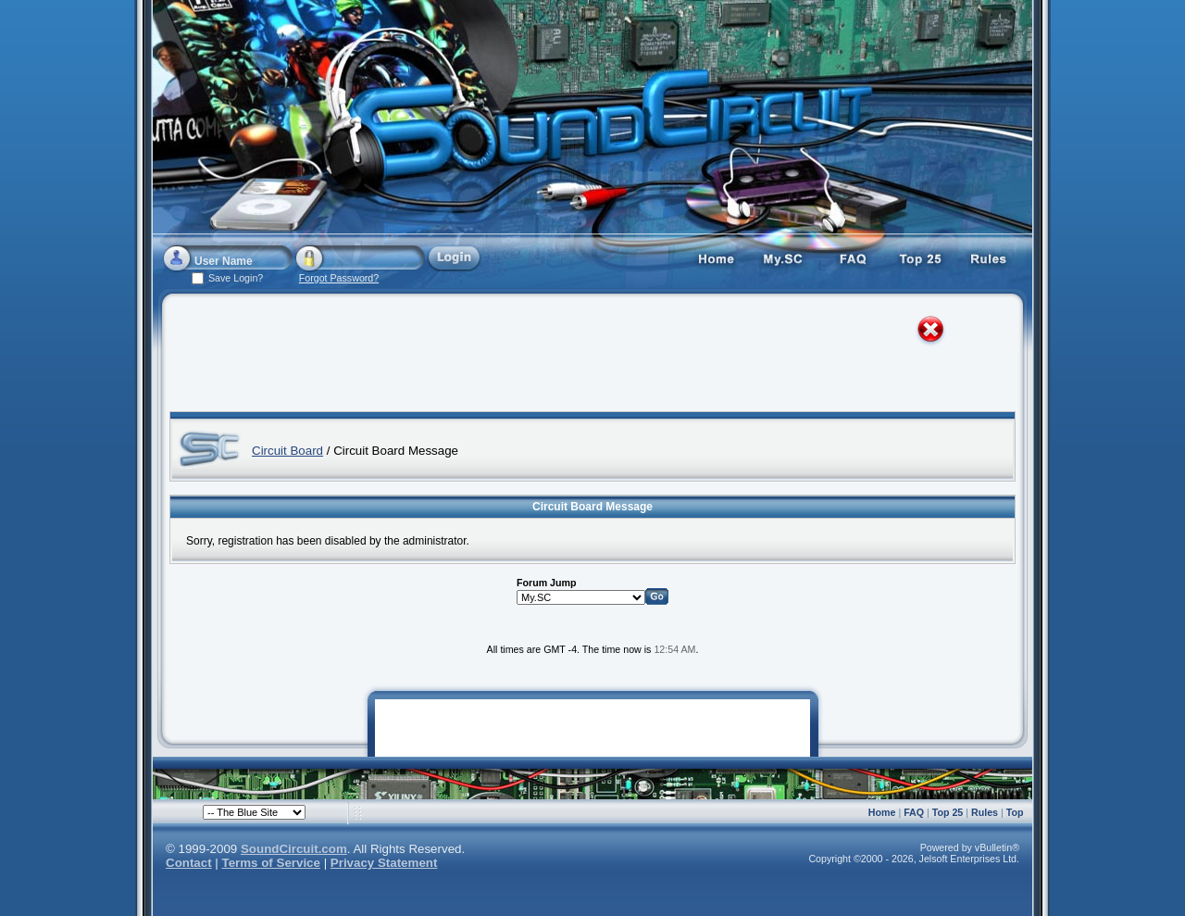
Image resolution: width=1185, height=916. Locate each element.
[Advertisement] (576, 356)
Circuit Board (287, 451)
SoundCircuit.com (294, 849)
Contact (189, 863)
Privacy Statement (384, 863)
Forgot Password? (339, 277)
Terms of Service (271, 863)
